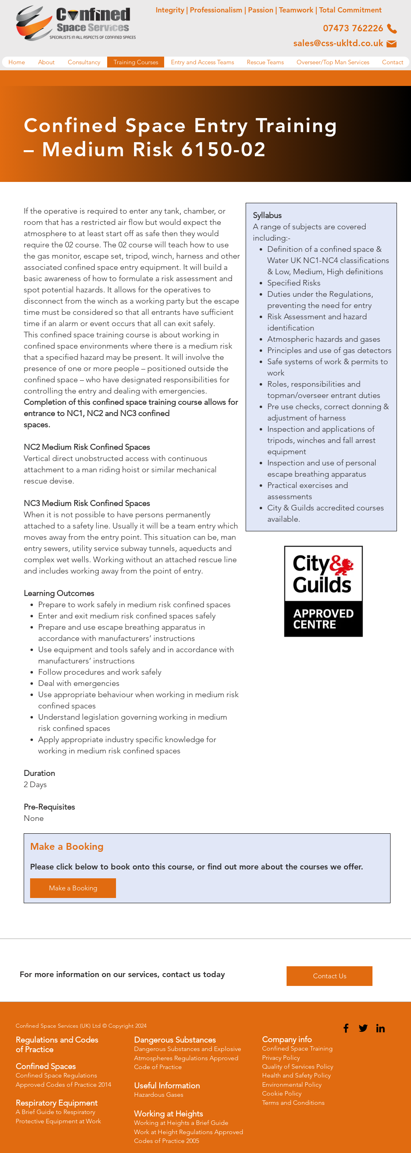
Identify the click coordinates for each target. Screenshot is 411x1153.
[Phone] (392, 28)
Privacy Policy (281, 1057)
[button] (46, 62)
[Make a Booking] (73, 888)
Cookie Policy (281, 1093)
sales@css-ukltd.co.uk (338, 43)
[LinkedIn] (380, 1028)
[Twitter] (363, 1028)
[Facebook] (346, 1028)
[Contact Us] (329, 976)
